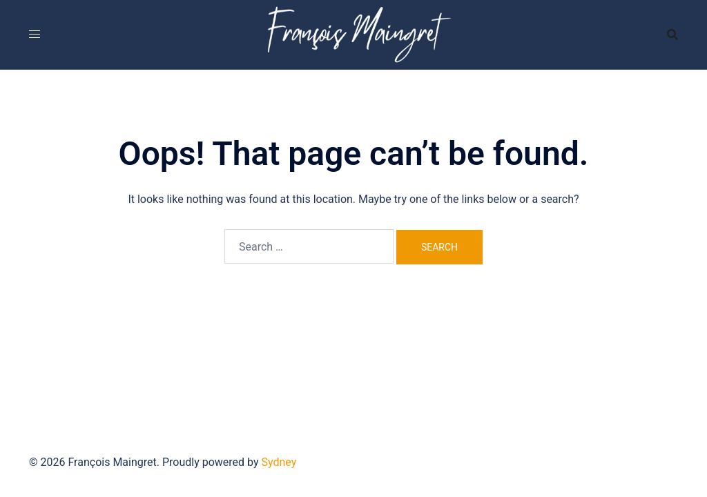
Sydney (279, 462)
